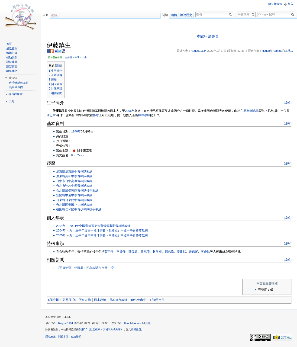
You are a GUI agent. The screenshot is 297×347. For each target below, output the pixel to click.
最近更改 (11, 48)
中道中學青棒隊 (75, 195)
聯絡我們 (11, 71)
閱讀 (165, 15)
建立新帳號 (275, 4)
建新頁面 (11, 66)
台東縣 (60, 200)
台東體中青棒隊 (75, 200)
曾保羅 (193, 251)
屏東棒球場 (250, 110)
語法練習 (11, 62)
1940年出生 (138, 300)
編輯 (287, 102)
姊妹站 (13, 78)
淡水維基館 (16, 87)
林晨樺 (157, 251)
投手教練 (92, 190)
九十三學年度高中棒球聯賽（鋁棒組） (95, 230)
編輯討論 (11, 53)
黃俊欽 (205, 251)
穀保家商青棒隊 (75, 190)
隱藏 (58, 65)
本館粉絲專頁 (208, 36)
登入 (290, 4)
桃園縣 (60, 209)
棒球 (76, 57)
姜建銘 (181, 251)
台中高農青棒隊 (75, 181)
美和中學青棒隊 (75, 176)
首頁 (9, 43)
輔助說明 (11, 57)
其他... (149, 323)
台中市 (60, 181)
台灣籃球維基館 (19, 82)
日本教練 (100, 300)
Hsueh (128, 323)
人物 (84, 57)
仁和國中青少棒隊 (77, 209)
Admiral (138, 323)
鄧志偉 (169, 251)
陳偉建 (133, 251)
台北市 (60, 185)
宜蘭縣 (60, 195)
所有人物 (85, 300)
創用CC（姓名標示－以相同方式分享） (101, 329)
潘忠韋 (51, 115)
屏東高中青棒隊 (75, 171)
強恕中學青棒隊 (75, 185)
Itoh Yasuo (78, 155)
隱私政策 (50, 336)
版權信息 (136, 329)
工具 (11, 101)
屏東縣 (60, 171)
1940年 (76, 131)
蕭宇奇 (108, 251)
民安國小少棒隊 (75, 204)
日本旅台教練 (118, 300)
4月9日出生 (157, 300)
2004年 (61, 226)
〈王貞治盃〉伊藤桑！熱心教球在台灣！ (83, 268)
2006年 (130, 110)
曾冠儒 (145, 251)
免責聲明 (76, 336)
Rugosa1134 (65, 323)
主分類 (68, 57)
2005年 (61, 235)
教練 (147, 115)
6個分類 (53, 300)
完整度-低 (68, 300)
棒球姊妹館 (16, 94)
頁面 (45, 15)
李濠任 (121, 251)
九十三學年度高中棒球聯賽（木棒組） (95, 235)
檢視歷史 (186, 15)
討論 (55, 15)
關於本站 (63, 336)
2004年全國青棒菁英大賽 (86, 226)
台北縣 (60, 190)
